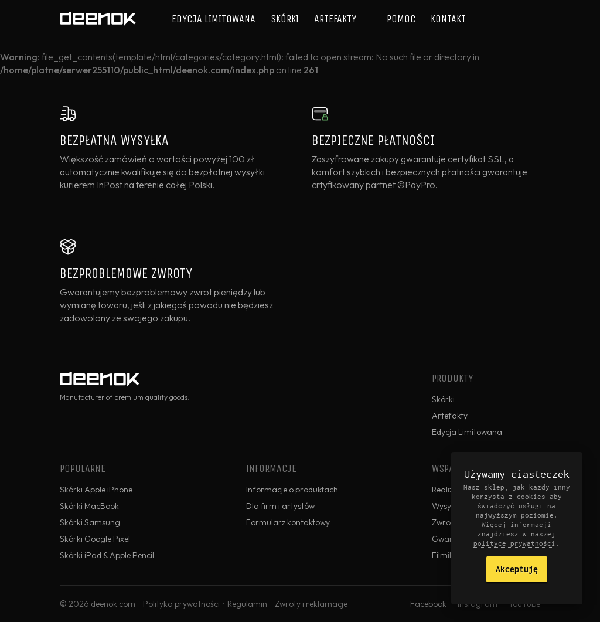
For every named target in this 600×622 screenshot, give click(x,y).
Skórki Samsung (90, 522)
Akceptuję (517, 569)
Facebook (428, 604)
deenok (98, 18)
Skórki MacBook (89, 506)
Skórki (285, 18)
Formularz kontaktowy (288, 522)
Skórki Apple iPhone (96, 489)
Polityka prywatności (181, 604)
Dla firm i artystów (280, 506)
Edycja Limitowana (213, 18)
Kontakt (448, 18)
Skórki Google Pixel (95, 538)
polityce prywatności (514, 543)
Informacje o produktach (292, 489)
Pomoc (401, 18)
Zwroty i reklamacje (311, 604)
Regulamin (247, 604)
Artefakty (335, 18)
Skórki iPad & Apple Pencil (107, 555)
